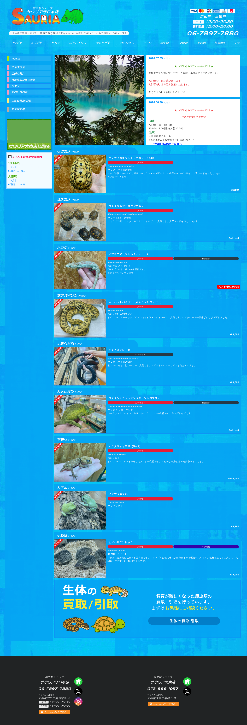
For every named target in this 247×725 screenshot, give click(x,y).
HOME (15, 59)
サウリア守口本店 (43, 10)
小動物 (183, 44)
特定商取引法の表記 (23, 80)
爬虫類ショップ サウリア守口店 (78, 681)
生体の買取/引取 (184, 621)
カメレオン (125, 44)
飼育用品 (219, 44)
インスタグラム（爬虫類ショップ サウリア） (78, 701)
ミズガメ (34, 44)
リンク (15, 86)
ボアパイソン (75, 44)
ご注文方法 (18, 67)
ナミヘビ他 (101, 44)
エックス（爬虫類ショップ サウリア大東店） (187, 691)
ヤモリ (145, 44)
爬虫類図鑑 (18, 109)
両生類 (162, 44)
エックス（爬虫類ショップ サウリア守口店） (78, 691)
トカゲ (53, 44)
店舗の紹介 (18, 73)
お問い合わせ (19, 92)
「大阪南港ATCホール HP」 (167, 144)
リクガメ (14, 44)
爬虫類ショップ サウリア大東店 (29, 131)
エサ (236, 44)
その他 (202, 44)
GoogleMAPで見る (55, 712)
